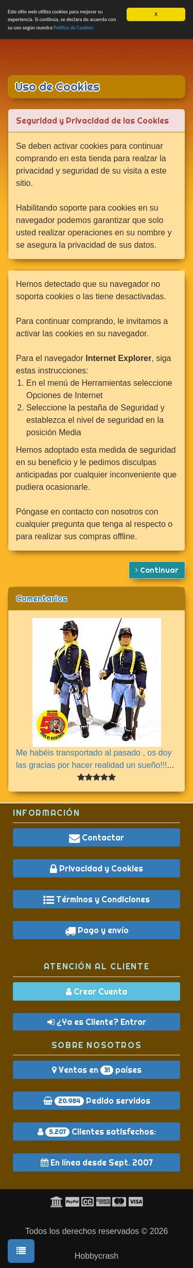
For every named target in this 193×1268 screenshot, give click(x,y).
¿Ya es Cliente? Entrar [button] (96, 1022)
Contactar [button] (96, 837)
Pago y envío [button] (97, 930)
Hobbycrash (96, 1256)
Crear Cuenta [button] (96, 991)
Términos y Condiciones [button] (96, 899)
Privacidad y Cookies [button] (96, 868)
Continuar (157, 570)
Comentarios (41, 598)
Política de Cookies (73, 27)
